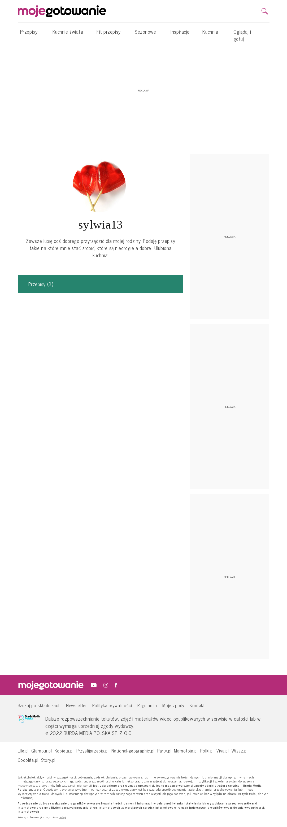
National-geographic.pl (133, 750)
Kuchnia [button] (210, 34)
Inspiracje (180, 32)
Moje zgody (173, 705)
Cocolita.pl (28, 759)
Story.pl (48, 759)
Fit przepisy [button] (109, 34)
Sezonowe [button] (145, 34)
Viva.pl (222, 750)
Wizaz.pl (240, 750)
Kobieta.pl (64, 750)
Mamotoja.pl (186, 750)
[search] (264, 11)
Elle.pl (23, 750)
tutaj (62, 817)
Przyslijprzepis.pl (92, 750)
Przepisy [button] (28, 34)
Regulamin (147, 705)
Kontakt (197, 705)
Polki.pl (207, 750)
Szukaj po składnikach (39, 705)
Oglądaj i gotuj (242, 35)
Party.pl (164, 750)
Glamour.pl (41, 750)
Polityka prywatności (112, 705)
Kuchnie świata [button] (68, 34)
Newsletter (76, 705)
